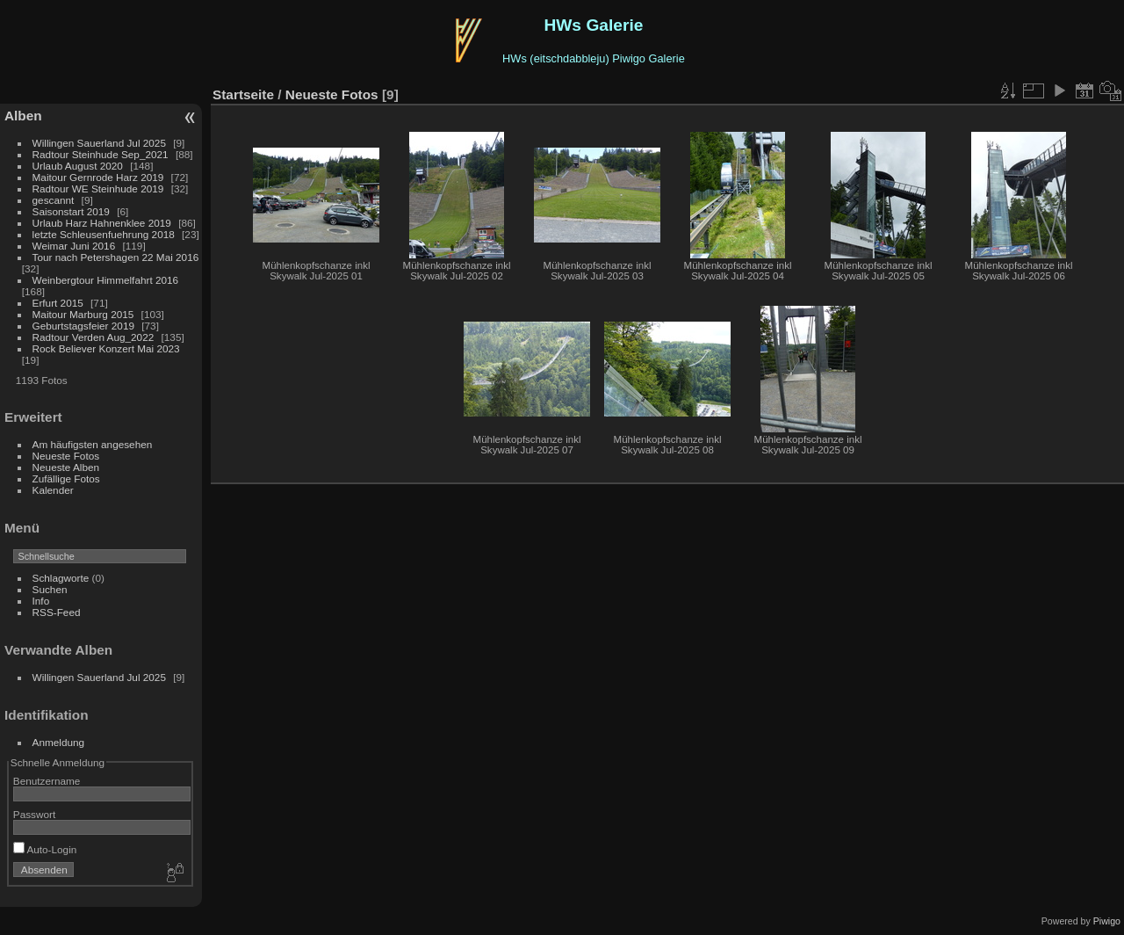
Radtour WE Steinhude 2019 (98, 188)
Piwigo (1106, 921)
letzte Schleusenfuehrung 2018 (103, 234)
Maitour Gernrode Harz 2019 (98, 177)
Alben (23, 115)
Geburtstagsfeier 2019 (83, 325)
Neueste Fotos (66, 455)
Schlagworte (61, 577)
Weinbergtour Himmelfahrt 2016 (105, 280)
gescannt (53, 200)
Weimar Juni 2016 (74, 245)
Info (41, 600)
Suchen (50, 589)
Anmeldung (58, 742)
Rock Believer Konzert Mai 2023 (106, 348)
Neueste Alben (66, 467)
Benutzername (47, 780)
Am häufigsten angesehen (92, 444)
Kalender (53, 490)
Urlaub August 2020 (77, 165)
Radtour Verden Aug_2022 (93, 337)
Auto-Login (45, 849)
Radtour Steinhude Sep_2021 (100, 154)
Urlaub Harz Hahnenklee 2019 (101, 222)
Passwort (34, 814)
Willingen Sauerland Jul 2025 (99, 143)
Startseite (243, 94)
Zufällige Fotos (66, 478)
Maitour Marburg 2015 (83, 314)
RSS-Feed (56, 612)
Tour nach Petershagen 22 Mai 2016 (115, 257)
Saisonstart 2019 (71, 211)
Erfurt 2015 (57, 302)
